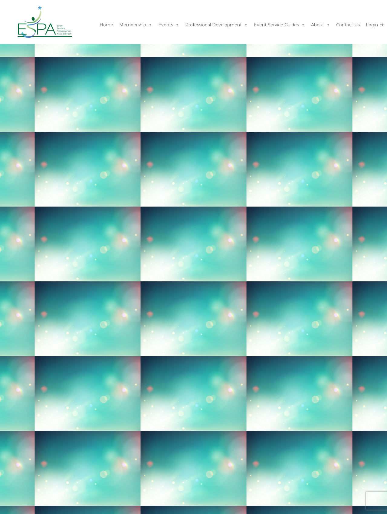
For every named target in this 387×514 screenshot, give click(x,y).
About (320, 25)
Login (372, 25)
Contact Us (348, 25)
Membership (135, 25)
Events (168, 25)
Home (106, 25)
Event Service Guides (279, 25)
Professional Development (216, 25)
